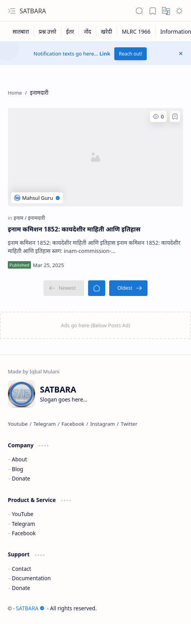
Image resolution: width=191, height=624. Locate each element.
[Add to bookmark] (175, 116)
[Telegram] (45, 424)
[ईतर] (70, 31)
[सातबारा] (21, 31)
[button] (12, 11)
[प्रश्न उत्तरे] (47, 31)
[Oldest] (128, 288)
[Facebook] (72, 424)
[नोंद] (87, 31)
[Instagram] (102, 424)
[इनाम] (20, 217)
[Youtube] (18, 424)
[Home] (96, 288)
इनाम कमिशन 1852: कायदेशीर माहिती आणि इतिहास (74, 229)
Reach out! (130, 53)
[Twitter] (129, 424)
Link (104, 53)
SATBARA (33, 11)
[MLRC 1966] (136, 31)
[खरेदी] (106, 31)
